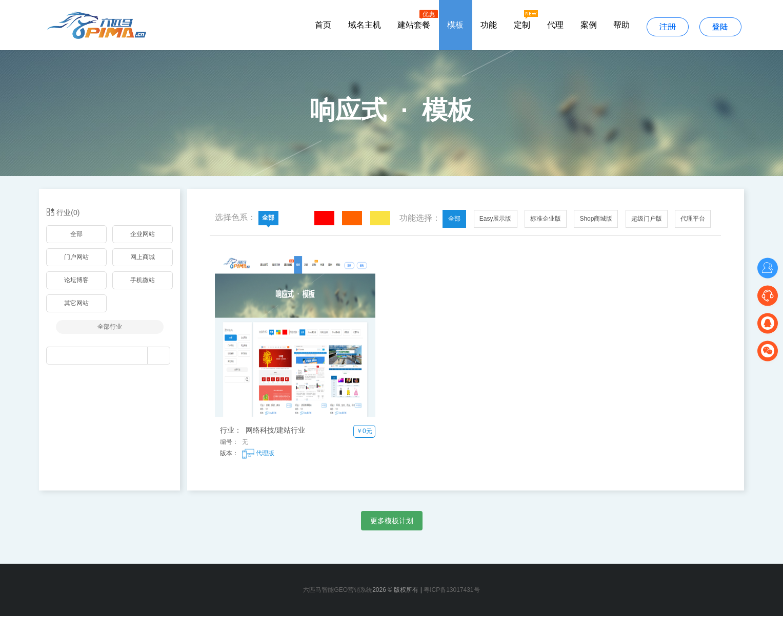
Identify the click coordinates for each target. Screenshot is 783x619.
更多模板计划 (391, 524)
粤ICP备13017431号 (451, 592)
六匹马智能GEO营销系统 (337, 592)
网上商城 (142, 260)
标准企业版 (545, 221)
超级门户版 (646, 221)
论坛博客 (76, 283)
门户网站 (76, 260)
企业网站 (142, 237)
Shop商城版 (595, 221)
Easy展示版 (495, 221)
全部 (76, 237)
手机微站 (142, 283)
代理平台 (692, 221)
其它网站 (76, 306)
